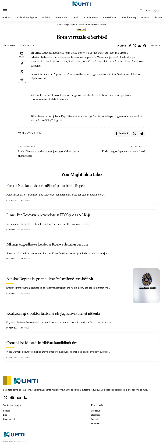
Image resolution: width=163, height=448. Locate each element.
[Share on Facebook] (130, 45)
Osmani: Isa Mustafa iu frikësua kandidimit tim (41, 343)
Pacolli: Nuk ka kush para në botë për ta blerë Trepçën (46, 186)
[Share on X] (134, 45)
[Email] (139, 45)
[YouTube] (12, 397)
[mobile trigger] (6, 10)
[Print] (144, 45)
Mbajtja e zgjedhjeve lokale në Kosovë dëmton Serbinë (47, 244)
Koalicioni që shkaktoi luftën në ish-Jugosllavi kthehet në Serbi (53, 313)
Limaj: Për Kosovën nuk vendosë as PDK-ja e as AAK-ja (48, 215)
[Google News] (18, 397)
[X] (5, 397)
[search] (141, 10)
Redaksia (11, 46)
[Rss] (25, 397)
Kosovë (81, 30)
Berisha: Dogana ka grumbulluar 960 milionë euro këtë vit (49, 279)
